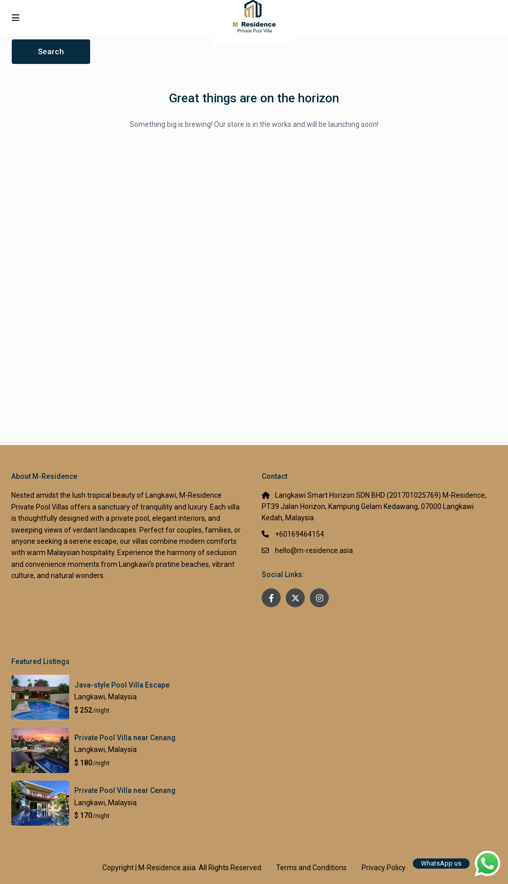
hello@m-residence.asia (314, 550)
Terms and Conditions (311, 868)
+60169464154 (299, 534)
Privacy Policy (384, 868)
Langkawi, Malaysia (105, 697)
